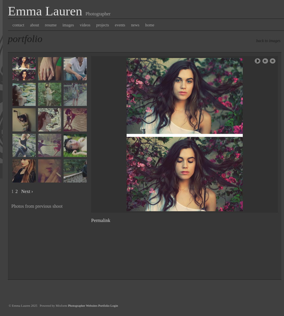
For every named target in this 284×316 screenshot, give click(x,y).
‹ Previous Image (265, 61)
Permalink (100, 220)
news (135, 25)
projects (102, 25)
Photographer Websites (82, 305)
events (120, 25)
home (149, 25)
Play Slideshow (257, 61)
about (34, 25)
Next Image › (273, 61)
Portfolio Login (108, 305)
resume (51, 25)
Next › (27, 191)
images (68, 25)
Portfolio (25, 38)
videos (85, 25)
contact (18, 25)
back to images (268, 41)
